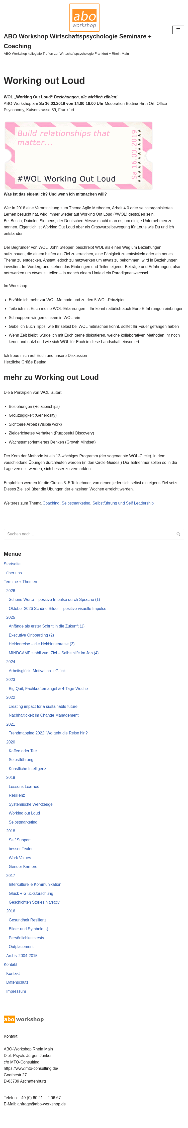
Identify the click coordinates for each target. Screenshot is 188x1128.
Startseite (12, 571)
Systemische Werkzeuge (31, 812)
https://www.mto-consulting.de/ (31, 1077)
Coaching (51, 510)
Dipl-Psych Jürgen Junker (76, 1122)
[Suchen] (88, 541)
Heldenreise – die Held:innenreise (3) (42, 652)
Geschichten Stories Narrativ (34, 911)
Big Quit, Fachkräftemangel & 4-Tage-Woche (48, 697)
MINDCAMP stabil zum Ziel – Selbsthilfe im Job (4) (54, 661)
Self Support (20, 848)
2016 (10, 920)
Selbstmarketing (76, 510)
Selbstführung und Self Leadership (124, 510)
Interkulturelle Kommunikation (35, 893)
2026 (10, 598)
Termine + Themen (20, 589)
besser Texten (21, 857)
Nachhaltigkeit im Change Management (44, 723)
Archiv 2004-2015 (22, 964)
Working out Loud (24, 822)
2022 (10, 705)
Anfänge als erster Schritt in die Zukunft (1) (47, 634)
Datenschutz (17, 991)
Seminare (111, 1122)
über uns (14, 580)
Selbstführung (21, 768)
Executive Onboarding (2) (31, 643)
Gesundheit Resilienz (28, 929)
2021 (10, 732)
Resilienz (17, 804)
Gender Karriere (23, 875)
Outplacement (21, 956)
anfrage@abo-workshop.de (41, 1113)
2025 (10, 625)
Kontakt (10, 973)
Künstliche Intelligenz (27, 777)
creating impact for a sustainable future (43, 714)
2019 (10, 786)
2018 (10, 839)
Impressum (16, 1000)
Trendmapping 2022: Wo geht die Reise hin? (48, 741)
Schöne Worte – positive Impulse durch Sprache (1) (55, 607)
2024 (10, 670)
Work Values (20, 866)
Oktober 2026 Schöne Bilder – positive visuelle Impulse (58, 616)
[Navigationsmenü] (178, 30)
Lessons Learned (24, 795)
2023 (10, 687)
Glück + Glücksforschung (31, 902)
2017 (10, 884)
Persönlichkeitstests (26, 947)
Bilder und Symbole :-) (28, 938)
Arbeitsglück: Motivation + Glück (37, 678)
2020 (10, 750)
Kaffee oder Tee (23, 759)
